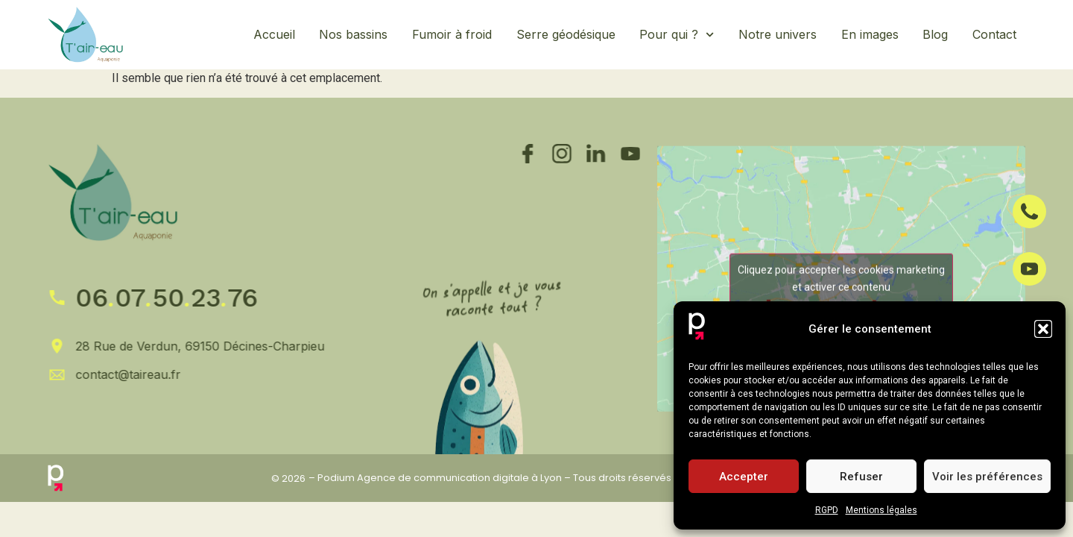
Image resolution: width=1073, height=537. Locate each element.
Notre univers (777, 34)
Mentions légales (881, 510)
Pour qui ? (676, 34)
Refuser (861, 476)
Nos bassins (353, 34)
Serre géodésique (565, 34)
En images (870, 34)
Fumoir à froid (452, 34)
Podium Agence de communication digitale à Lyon (439, 478)
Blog (935, 34)
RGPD (826, 510)
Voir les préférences (987, 476)
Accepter (743, 476)
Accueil (274, 34)
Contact (994, 34)
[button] (1043, 328)
